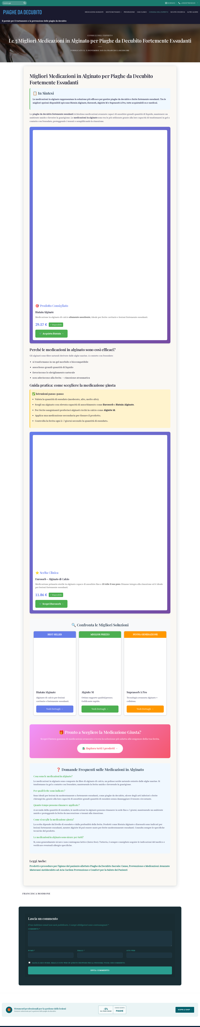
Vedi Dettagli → (54, 709)
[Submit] (24, 3)
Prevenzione (129, 12)
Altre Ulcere (192, 12)
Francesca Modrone (118, 50)
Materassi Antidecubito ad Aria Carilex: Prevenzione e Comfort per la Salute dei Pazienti (78, 870)
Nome (31, 951)
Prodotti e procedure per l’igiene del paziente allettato (60, 866)
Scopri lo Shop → (185, 1010)
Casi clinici (142, 12)
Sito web (131, 951)
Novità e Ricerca (178, 12)
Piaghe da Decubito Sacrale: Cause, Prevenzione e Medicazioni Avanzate (130, 866)
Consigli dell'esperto (100, 35)
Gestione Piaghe (114, 12)
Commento (34, 929)
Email (81, 951)
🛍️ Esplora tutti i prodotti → (100, 748)
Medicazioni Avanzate (94, 12)
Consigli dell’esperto (158, 12)
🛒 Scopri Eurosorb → (51, 603)
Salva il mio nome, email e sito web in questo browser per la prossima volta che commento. (78, 963)
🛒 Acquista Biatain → (51, 333)
